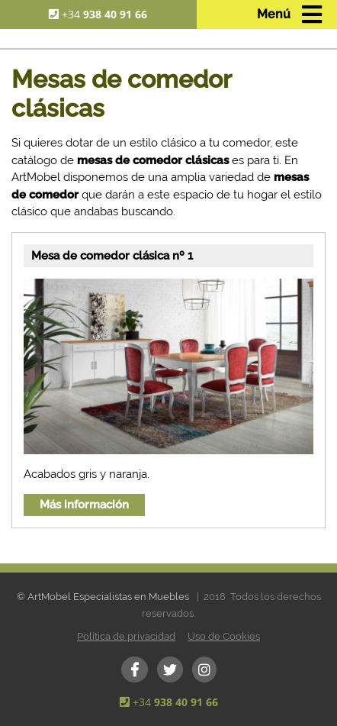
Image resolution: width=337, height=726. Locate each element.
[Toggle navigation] (288, 14)
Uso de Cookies (224, 636)
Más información (84, 504)
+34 (104, 14)
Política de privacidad (126, 636)
